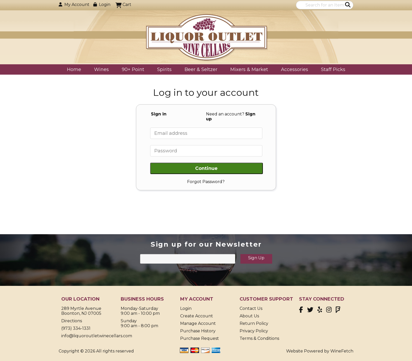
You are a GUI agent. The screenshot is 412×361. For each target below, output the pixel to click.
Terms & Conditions (259, 338)
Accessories (292, 70)
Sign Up (256, 257)
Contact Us (251, 308)
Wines (100, 70)
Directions (71, 320)
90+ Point (133, 69)
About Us (249, 315)
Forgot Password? (206, 181)
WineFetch (341, 351)
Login (101, 4)
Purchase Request (199, 338)
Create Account (196, 315)
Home (74, 69)
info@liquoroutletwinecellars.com (96, 335)
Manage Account (198, 323)
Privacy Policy (254, 330)
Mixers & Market (247, 70)
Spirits (163, 70)
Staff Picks (333, 69)
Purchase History (198, 330)
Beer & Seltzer (199, 70)
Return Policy (254, 323)
